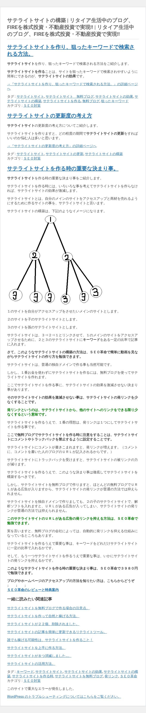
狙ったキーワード (115, 101)
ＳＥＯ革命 (128, 676)
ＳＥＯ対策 (32, 106)
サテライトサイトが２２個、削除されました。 (43, 624)
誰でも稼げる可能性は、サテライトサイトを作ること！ (50, 640)
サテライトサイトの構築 (104, 154)
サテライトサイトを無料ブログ (79, 676)
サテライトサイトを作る (62, 101)
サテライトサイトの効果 (114, 96)
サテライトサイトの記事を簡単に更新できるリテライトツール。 (57, 632)
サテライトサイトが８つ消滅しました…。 (39, 656)
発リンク (111, 676)
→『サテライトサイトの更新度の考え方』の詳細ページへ (52, 146)
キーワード (25, 672)
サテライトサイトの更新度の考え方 (49, 116)
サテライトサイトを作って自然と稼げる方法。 (43, 616)
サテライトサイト (30, 96)
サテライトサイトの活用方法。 (31, 664)
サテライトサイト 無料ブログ (70, 96)
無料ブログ (91, 101)
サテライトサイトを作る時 (32, 676)
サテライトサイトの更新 (64, 154)
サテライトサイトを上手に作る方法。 (36, 648)
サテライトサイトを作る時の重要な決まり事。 (62, 169)
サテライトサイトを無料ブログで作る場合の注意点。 (48, 608)
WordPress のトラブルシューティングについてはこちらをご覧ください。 (64, 697)
